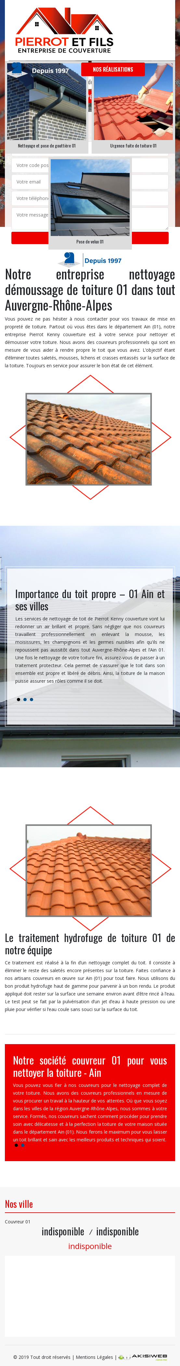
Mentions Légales (94, 1357)
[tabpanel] (90, 638)
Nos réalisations (113, 69)
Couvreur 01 (18, 1222)
